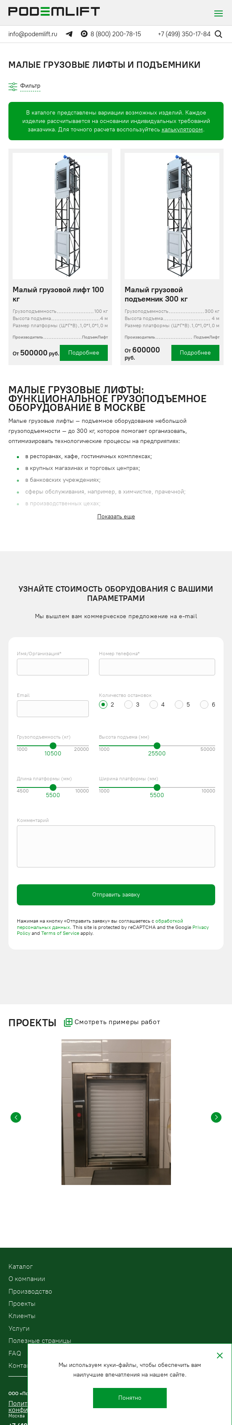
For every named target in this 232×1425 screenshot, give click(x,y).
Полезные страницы (39, 1341)
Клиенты (21, 1316)
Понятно (129, 1397)
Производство (30, 1291)
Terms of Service (60, 933)
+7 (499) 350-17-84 (184, 34)
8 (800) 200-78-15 (116, 34)
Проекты (21, 1304)
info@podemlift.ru (32, 34)
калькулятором (182, 129)
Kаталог (20, 1266)
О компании (26, 1279)
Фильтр (30, 85)
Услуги (18, 1328)
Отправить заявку (116, 894)
